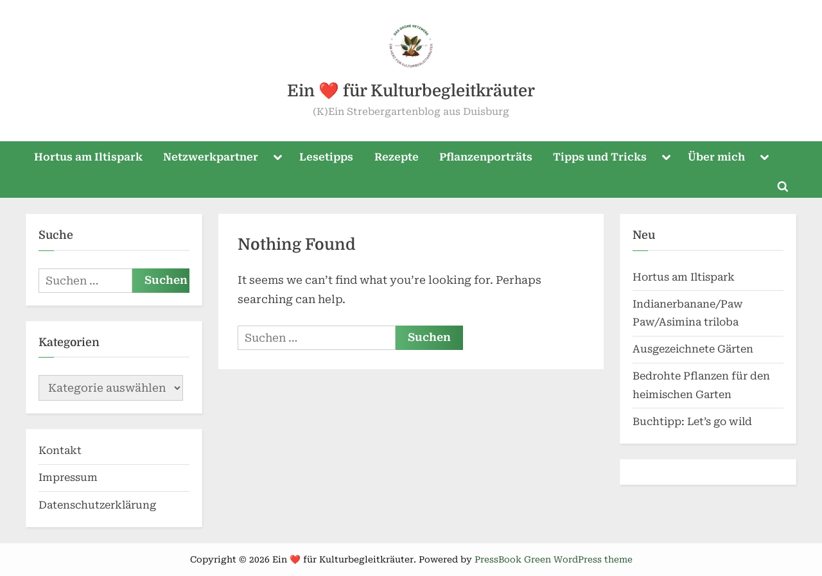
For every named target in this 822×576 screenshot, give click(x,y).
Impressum (68, 477)
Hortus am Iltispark (88, 157)
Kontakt (60, 450)
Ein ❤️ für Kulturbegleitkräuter (411, 91)
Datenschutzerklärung (97, 505)
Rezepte (396, 157)
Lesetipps (326, 157)
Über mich (716, 157)
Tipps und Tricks (600, 157)
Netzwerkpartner (210, 157)
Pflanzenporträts (485, 157)
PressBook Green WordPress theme (554, 559)
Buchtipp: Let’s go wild (692, 421)
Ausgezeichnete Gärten (693, 349)
